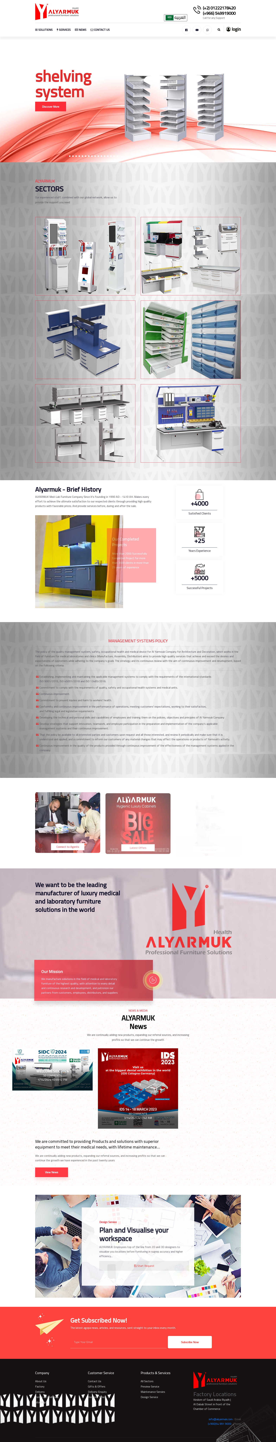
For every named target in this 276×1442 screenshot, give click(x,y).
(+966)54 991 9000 (219, 1423)
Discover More (50, 107)
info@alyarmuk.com (221, 1419)
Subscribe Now (190, 1342)
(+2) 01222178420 (219, 8)
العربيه (176, 17)
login (233, 29)
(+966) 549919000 (219, 13)
